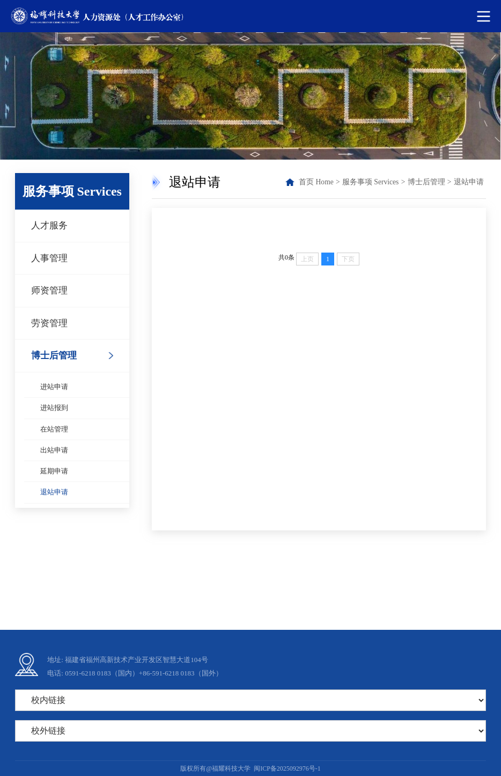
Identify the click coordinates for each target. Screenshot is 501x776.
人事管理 (49, 258)
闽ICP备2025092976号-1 (287, 768)
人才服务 (49, 225)
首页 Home (316, 182)
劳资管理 (49, 323)
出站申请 (54, 450)
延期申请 (54, 471)
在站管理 (54, 429)
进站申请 (54, 387)
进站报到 (54, 408)
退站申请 (54, 492)
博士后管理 (54, 355)
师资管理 (49, 290)
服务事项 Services (370, 182)
